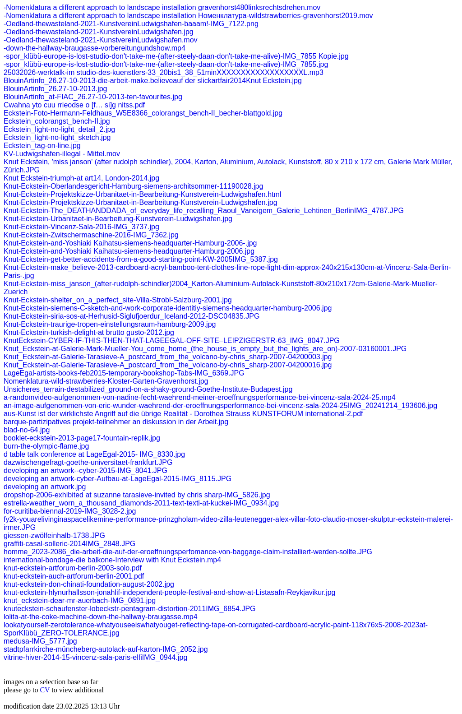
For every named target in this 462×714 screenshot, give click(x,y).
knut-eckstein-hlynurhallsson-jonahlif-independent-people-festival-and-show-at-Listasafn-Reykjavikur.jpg (170, 592)
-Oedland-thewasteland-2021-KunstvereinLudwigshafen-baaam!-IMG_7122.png (131, 24)
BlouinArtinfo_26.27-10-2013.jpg (55, 89)
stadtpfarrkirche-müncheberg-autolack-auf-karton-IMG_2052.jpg (106, 649)
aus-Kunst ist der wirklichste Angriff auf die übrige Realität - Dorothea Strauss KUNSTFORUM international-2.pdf (183, 413)
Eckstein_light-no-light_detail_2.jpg (59, 129)
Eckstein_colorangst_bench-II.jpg (57, 121)
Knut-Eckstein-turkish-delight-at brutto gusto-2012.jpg (89, 332)
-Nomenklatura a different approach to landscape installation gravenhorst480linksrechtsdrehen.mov (162, 7)
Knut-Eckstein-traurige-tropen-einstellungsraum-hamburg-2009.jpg (110, 324)
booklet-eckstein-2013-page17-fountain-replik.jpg (82, 438)
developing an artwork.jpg (45, 487)
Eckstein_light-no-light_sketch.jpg (57, 137)
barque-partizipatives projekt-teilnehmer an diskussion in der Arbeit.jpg (116, 422)
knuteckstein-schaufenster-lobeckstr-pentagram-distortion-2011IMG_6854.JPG (130, 608)
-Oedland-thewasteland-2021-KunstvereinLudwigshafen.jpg (99, 32)
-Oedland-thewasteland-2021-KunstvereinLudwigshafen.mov (101, 40)
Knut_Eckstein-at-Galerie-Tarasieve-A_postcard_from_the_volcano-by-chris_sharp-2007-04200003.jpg (168, 357)
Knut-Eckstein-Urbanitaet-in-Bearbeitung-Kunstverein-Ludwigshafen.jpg (118, 219)
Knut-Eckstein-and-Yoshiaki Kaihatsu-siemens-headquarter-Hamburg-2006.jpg (129, 251)
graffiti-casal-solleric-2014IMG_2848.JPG (69, 543)
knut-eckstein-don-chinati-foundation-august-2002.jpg (89, 584)
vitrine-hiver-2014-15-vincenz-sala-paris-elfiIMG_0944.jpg (95, 657)
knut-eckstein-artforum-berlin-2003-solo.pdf (73, 568)
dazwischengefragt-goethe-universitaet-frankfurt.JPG (88, 462)
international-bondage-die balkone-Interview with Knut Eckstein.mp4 (112, 560)
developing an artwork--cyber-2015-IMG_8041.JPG (85, 470)
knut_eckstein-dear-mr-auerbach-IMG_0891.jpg (80, 600)
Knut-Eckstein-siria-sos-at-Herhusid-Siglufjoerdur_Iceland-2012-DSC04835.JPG (131, 316)
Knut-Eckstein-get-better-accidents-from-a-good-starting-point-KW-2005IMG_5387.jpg (141, 259)
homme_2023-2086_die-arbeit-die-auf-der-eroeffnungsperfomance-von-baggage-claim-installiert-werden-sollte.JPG (188, 552)
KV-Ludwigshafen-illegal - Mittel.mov (62, 154)
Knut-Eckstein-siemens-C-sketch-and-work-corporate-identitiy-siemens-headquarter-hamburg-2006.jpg (168, 308)
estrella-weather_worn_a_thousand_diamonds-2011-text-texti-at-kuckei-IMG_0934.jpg (141, 503)
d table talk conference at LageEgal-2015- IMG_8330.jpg (94, 454)
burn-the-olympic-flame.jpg (46, 446)
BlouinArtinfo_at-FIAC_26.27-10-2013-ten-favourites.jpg (93, 97)
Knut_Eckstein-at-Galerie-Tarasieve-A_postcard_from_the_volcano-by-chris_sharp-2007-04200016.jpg (168, 365)
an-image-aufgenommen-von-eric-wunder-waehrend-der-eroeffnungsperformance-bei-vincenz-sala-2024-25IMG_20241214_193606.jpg (220, 405)
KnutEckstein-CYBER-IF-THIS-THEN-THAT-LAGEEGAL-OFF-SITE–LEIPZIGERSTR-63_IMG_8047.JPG (172, 340)
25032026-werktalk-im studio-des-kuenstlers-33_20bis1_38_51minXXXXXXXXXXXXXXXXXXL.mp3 (163, 72)
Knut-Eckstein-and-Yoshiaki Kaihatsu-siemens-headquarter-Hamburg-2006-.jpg (130, 243)
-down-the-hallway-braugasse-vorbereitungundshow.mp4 (94, 48)
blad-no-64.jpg (27, 430)
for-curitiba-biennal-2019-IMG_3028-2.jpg (70, 511)
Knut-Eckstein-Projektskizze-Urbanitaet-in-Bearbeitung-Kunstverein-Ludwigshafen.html (142, 194)
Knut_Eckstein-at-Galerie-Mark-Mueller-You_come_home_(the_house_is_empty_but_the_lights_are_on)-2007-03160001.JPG (205, 348)
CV (45, 690)
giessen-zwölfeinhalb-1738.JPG (54, 535)
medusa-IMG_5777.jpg (40, 641)
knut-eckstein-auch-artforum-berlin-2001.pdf (74, 576)
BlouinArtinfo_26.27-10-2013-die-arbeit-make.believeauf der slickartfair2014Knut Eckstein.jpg (153, 80)
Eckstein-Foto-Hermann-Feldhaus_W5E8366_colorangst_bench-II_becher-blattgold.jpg (143, 113)
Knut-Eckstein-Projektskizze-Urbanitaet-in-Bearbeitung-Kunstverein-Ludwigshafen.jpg (140, 202)
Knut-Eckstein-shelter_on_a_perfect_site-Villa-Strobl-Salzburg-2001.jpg (118, 300)
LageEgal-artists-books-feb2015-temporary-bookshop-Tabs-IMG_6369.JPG (124, 373)
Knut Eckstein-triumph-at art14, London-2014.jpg (81, 178)
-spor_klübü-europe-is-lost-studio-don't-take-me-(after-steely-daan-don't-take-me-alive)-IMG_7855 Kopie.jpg (176, 56)
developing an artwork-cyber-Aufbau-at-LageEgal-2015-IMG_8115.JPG (117, 478)
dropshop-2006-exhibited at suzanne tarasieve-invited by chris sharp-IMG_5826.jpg (137, 495)
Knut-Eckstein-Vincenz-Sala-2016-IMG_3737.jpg (81, 227)
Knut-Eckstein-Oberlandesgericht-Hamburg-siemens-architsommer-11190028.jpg (133, 186)
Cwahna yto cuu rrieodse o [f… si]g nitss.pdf (74, 105)
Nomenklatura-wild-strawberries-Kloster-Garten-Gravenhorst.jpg (106, 381)
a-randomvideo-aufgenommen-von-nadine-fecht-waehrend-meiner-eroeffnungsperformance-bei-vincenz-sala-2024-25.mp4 (200, 397)
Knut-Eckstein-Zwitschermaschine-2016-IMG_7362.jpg (91, 235)
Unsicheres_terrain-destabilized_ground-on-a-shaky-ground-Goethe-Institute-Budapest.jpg (148, 389)
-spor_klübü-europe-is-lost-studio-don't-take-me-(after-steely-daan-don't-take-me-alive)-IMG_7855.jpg (166, 64)
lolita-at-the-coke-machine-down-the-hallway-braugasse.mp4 (101, 617)
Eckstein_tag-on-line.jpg (42, 145)
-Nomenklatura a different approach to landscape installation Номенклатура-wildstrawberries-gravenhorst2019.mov (188, 15)
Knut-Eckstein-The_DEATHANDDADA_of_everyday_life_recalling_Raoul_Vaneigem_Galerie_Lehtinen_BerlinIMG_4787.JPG (204, 210)
